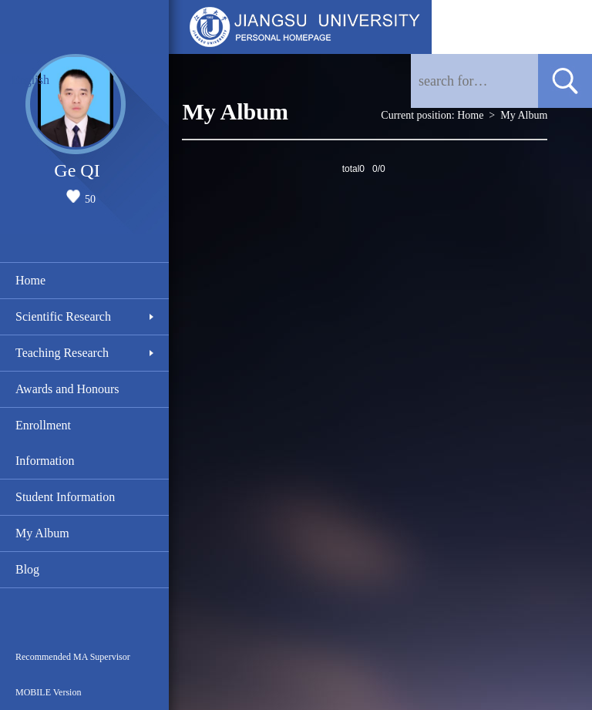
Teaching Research (62, 352)
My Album (42, 533)
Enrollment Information (44, 443)
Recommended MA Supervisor (72, 656)
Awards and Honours (67, 388)
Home (30, 280)
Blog (27, 569)
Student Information (65, 496)
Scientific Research (63, 316)
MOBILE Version (48, 692)
